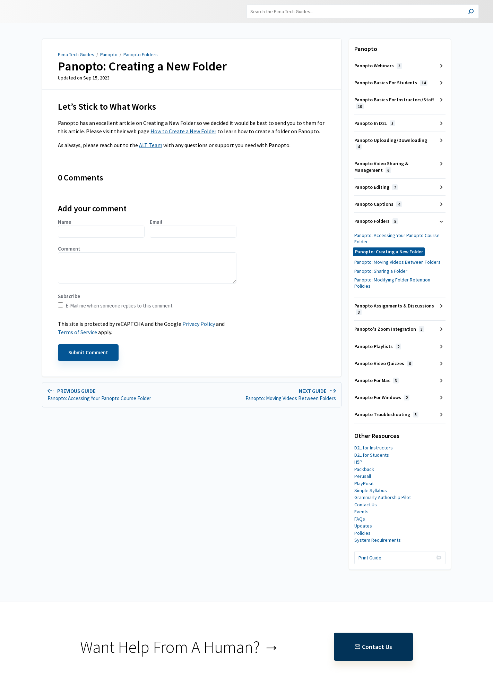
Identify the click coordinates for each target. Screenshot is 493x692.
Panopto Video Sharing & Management (381, 166)
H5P (358, 462)
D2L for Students (371, 455)
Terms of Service (77, 332)
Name (101, 228)
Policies (362, 533)
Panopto (109, 54)
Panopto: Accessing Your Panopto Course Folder (397, 238)
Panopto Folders (140, 54)
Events (361, 511)
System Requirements (377, 540)
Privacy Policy (198, 323)
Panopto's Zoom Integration (389, 329)
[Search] (363, 11)
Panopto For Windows (381, 397)
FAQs (359, 519)
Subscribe (69, 296)
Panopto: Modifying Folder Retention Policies (392, 283)
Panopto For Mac (376, 380)
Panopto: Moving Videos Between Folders (397, 262)
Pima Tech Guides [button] (47, 11)
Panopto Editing (376, 187)
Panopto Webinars (378, 65)
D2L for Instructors (373, 448)
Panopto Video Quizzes (383, 363)
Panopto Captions (378, 204)
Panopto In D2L (374, 123)
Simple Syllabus (370, 490)
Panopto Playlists (377, 346)
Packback (364, 469)
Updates (363, 526)
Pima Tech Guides (76, 54)
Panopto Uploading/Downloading (390, 143)
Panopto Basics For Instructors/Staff (394, 102)
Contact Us (365, 504)
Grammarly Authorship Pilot (382, 497)
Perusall (362, 476)
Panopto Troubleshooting (386, 414)
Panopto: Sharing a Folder (380, 271)
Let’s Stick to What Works (107, 106)
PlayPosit (364, 483)
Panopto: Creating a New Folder (142, 66)
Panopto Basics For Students (390, 82)
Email (193, 228)
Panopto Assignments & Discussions (394, 309)
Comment (147, 264)
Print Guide (369, 558)
